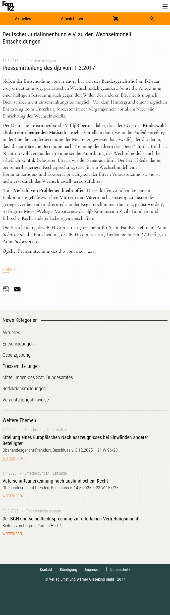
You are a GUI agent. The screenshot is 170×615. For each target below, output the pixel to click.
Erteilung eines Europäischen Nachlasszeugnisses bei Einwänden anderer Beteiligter (75, 440)
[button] (165, 6)
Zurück (9, 269)
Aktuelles (23, 18)
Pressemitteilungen (41, 60)
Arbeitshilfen (72, 18)
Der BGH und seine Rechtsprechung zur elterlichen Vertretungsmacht (70, 519)
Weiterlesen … (14, 458)
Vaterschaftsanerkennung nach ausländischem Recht (55, 481)
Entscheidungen (36, 429)
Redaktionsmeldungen (43, 511)
